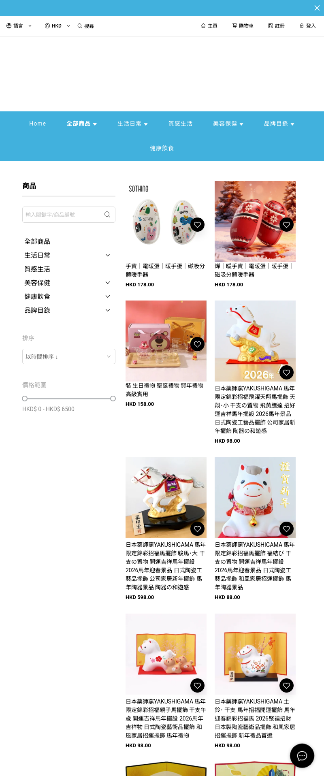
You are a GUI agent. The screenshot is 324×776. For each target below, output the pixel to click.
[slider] (25, 398)
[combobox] (68, 356)
